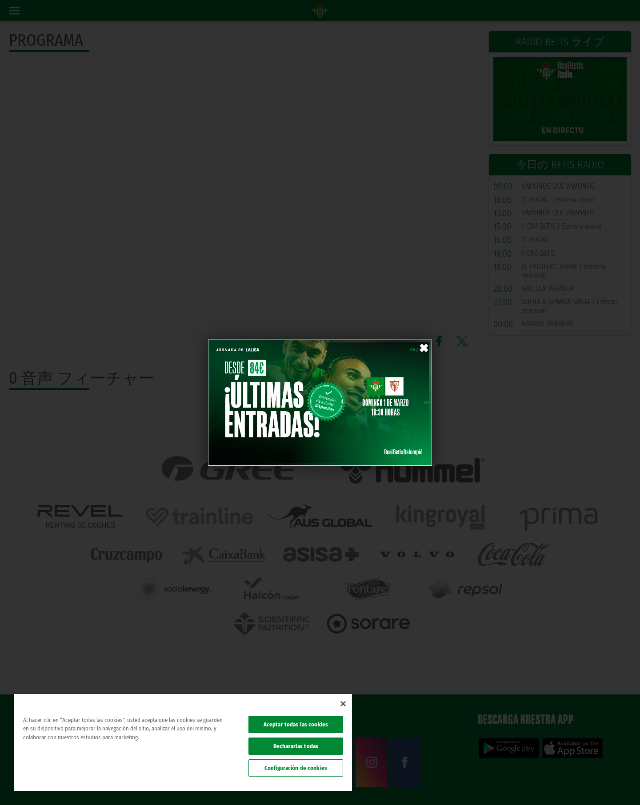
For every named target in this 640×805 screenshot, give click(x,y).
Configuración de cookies (295, 768)
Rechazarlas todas (295, 746)
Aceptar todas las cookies (296, 724)
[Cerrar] (343, 703)
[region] (183, 742)
